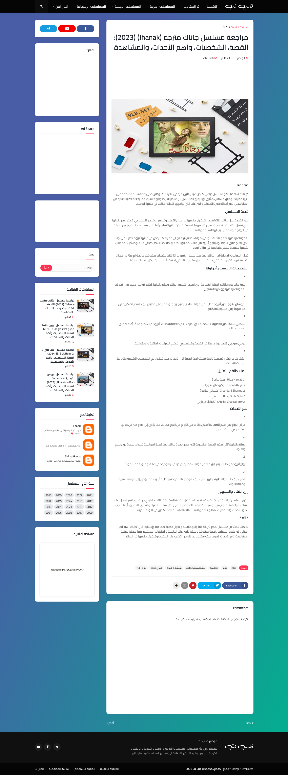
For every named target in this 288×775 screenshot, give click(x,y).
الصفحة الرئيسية (239, 27)
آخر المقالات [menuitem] (192, 6)
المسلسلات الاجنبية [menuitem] (128, 6)
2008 (69, 512)
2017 (89, 501)
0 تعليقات (208, 57)
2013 (79, 506)
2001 (48, 512)
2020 (69, 495)
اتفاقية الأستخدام (85, 769)
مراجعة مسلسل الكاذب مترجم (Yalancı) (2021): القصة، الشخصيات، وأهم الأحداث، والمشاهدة (57, 306)
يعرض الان (141, 568)
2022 (79, 495)
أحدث (248, 723)
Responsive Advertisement (67, 569)
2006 (59, 512)
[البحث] (73, 268)
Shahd (77, 426)
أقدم (111, 723)
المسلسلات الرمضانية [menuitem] (91, 6)
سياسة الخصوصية (59, 769)
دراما (225, 568)
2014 (48, 501)
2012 (89, 506)
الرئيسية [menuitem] (212, 6)
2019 (59, 495)
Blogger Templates (242, 768)
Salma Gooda (73, 457)
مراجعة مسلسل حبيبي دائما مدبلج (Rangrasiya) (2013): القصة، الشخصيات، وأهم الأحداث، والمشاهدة (58, 331)
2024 (69, 501)
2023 (225, 27)
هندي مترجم (156, 568)
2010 (48, 506)
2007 (79, 512)
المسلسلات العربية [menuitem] (162, 6)
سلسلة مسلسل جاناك (195, 568)
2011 (59, 506)
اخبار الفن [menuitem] (62, 6)
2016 (79, 501)
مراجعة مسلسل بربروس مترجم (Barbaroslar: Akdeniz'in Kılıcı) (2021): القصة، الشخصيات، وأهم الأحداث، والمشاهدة (60, 382)
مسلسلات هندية (174, 568)
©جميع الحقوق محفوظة (216, 768)
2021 (89, 495)
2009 (89, 512)
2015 (59, 501)
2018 (48, 495)
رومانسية (214, 568)
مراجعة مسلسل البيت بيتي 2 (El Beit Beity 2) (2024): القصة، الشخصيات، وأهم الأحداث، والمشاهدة (58, 356)
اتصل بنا (39, 769)
